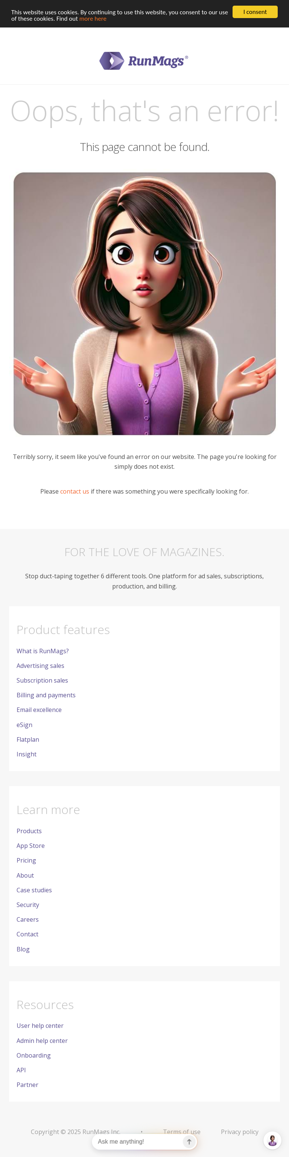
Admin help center (42, 1041)
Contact (27, 934)
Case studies (34, 890)
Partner (27, 1085)
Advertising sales (40, 666)
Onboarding (34, 1055)
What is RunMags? (43, 651)
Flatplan (28, 739)
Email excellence (39, 710)
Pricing (26, 860)
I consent (255, 12)
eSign (24, 724)
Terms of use (182, 1132)
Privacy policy (240, 1132)
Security (28, 905)
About (25, 875)
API (21, 1070)
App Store (31, 845)
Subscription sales (42, 680)
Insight (27, 754)
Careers (28, 919)
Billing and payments (46, 695)
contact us (74, 491)
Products (29, 831)
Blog (23, 949)
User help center (40, 1025)
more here (92, 18)
